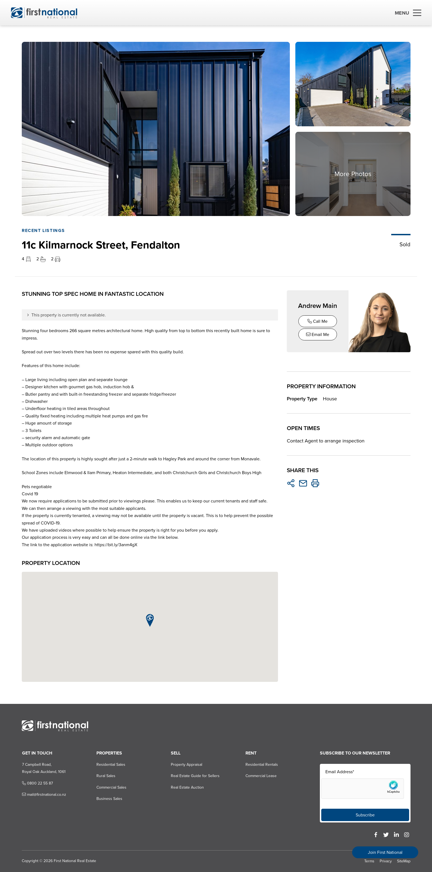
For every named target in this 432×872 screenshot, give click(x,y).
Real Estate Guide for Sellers (195, 776)
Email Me (317, 334)
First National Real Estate (74, 861)
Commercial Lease (260, 776)
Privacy (386, 861)
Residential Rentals (261, 764)
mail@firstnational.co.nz (43, 794)
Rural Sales (105, 776)
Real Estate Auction (187, 787)
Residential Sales (110, 764)
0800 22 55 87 (36, 783)
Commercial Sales (111, 787)
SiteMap (404, 861)
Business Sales (109, 799)
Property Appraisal (186, 764)
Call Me (317, 321)
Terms (369, 861)
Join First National (385, 852)
